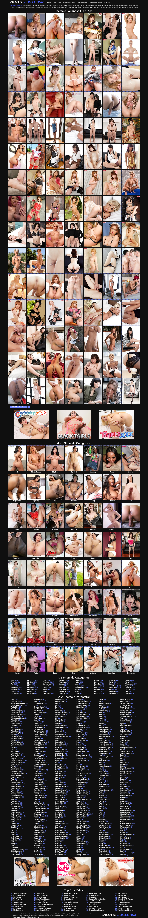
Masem (79, 818)
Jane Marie (59, 783)
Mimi (78, 845)
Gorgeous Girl (60, 727)
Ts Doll (122, 784)
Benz (12, 845)
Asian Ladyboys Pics (124, 906)
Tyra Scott (123, 786)
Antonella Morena (17, 773)
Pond (100, 812)
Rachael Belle (103, 825)
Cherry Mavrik (39, 757)
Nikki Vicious (103, 753)
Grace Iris (58, 731)
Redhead (97, 693)
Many (78, 801)
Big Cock (30, 680)
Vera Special (124, 808)
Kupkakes (79, 729)
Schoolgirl (112, 680)
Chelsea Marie (39, 751)
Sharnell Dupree (125, 712)
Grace (57, 729)
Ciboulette (37, 766)
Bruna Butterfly (39, 712)
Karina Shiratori (61, 836)
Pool (95, 688)
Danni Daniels (39, 796)
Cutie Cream (38, 783)
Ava (12, 799)
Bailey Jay (14, 818)
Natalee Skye (103, 727)
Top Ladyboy (122, 893)
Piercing (97, 686)
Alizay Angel (15, 733)
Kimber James (81, 714)
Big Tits (30, 682)
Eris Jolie (37, 845)
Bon (35, 701)
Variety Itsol (124, 803)
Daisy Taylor (38, 790)
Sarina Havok (103, 853)
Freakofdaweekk (61, 712)
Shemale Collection (27, 917)
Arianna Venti (16, 775)
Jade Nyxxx (59, 773)
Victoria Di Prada (126, 810)
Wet (126, 691)
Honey (57, 757)
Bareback (14, 688)
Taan (121, 755)
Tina (121, 775)
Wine (122, 829)
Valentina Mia (125, 790)
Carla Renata (38, 729)
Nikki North (103, 749)
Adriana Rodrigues (17, 705)
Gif (56, 718)
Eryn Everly (38, 849)
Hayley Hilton (60, 744)
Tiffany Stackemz (126, 772)
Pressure (102, 820)
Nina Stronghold (104, 757)
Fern (57, 707)
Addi (12, 700)
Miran (101, 700)
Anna (13, 766)
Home (49, 2)
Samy (101, 842)
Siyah (122, 724)
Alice (12, 727)
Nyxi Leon (102, 772)
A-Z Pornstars (69, 2)
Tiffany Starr (124, 773)
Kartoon (58, 840)
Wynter (122, 832)
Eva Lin (36, 853)
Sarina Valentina (104, 855)
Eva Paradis (59, 700)
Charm (36, 749)
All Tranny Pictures (95, 908)
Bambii (13, 827)
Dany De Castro (39, 797)
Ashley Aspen (15, 781)
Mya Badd (102, 707)
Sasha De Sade (125, 700)
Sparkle (122, 736)
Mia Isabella (80, 831)
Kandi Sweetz (60, 832)
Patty (100, 792)
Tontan (122, 779)
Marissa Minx (81, 816)
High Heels (62, 689)
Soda (121, 727)
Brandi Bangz (38, 703)
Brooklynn (37, 711)
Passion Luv (103, 786)
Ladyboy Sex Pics (95, 903)
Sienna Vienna (125, 720)
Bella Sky (14, 840)
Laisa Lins (80, 735)
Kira (78, 720)
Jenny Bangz (59, 807)
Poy (100, 818)
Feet (44, 691)
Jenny (57, 805)
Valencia (123, 788)
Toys (127, 686)
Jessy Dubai (59, 816)
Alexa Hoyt (15, 720)
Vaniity (122, 797)
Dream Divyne (39, 820)
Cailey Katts (38, 718)
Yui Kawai (123, 844)
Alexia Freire (15, 724)
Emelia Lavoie (39, 832)
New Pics (57, 2)
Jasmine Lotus (60, 792)
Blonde (29, 686)
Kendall (79, 700)
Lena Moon (80, 749)
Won (121, 831)
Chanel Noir (38, 746)
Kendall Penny (81, 703)
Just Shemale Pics (42, 910)
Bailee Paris (15, 814)
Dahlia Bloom (38, 784)
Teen (127, 682)
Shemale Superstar (19, 893)
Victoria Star (124, 814)
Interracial (62, 691)
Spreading (112, 691)
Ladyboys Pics (122, 904)
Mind (78, 847)
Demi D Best (38, 807)
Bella (12, 834)
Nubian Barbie (104, 766)
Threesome (129, 684)
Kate (57, 844)
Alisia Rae (14, 731)
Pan (100, 779)
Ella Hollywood (39, 827)
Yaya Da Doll (124, 838)
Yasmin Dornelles (126, 834)
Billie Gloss (15, 853)
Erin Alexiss (38, 844)
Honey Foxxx (59, 759)
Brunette (30, 691)
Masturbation (79, 688)
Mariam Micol (81, 812)
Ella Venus (37, 829)
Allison (13, 735)
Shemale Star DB (70, 906)
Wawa (122, 821)
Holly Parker (59, 753)
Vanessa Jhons (125, 796)
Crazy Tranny (18, 906)
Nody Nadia (103, 760)
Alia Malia (14, 725)
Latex (77, 680)
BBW (13, 691)
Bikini (29, 684)
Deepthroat (47, 684)
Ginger (57, 724)
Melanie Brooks (81, 825)
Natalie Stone (103, 735)
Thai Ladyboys (94, 906)
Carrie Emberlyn (40, 735)
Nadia (101, 709)
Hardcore (62, 688)
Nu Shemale (68, 904)
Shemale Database (19, 904)
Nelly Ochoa (103, 740)
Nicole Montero (104, 746)
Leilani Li (79, 746)
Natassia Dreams (104, 736)
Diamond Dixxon (40, 808)
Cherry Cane (38, 755)
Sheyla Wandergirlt (127, 716)
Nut (100, 768)
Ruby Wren (103, 832)
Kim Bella (79, 712)
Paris (100, 783)
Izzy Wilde (59, 772)
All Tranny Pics (41, 901)
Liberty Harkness (82, 757)
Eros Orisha (38, 847)
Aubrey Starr (15, 794)
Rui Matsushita (104, 834)
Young (127, 693)
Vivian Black (124, 818)
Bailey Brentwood (17, 816)
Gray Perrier (59, 735)
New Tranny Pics (70, 908)
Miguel (78, 838)
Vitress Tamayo (125, 816)
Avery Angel (15, 803)
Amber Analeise (16, 744)
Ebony (45, 688)
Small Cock (113, 686)
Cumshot (46, 682)
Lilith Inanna (81, 760)
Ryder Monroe (104, 836)
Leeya (78, 744)
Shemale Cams (96, 2)
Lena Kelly (80, 748)
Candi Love (38, 722)
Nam (100, 712)
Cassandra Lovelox (40, 742)
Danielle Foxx (38, 794)
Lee (77, 742)
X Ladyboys (40, 906)
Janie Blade (59, 784)
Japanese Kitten (60, 786)
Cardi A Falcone (39, 725)
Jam (56, 779)
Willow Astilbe (125, 827)
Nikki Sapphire (104, 751)
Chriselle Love (39, 760)
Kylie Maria (80, 733)
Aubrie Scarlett (16, 796)
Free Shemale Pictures (125, 910)
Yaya (121, 836)
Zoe (121, 851)
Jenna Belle (59, 796)
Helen (57, 748)
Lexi (77, 753)
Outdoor (97, 680)
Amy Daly (14, 751)
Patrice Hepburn (104, 790)
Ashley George (16, 783)
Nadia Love (103, 711)
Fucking (61, 680)
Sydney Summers (126, 753)
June (57, 825)
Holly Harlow (60, 751)
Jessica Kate (59, 812)
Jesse (57, 808)
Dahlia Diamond (39, 788)
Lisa (77, 772)
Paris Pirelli (103, 784)
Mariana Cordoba (82, 814)
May (78, 820)
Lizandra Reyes (81, 779)
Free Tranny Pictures (71, 903)
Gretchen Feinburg (61, 736)
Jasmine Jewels (60, 790)
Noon (100, 764)
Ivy (56, 770)
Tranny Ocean (69, 910)
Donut (36, 818)
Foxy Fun (58, 711)
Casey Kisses (38, 740)
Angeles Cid (15, 759)
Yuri (121, 847)
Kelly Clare (59, 853)
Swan (122, 749)
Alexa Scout (15, 722)
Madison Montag (82, 794)
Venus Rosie (124, 807)
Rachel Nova (103, 827)
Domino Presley (39, 816)
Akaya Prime (15, 712)
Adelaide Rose (16, 701)
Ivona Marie (59, 766)
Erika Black (38, 842)
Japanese (62, 693)
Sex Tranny (93, 904)
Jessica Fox (59, 810)
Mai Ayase (80, 796)
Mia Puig (79, 834)
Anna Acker (15, 768)
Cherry (36, 753)
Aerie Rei (14, 709)
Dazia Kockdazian (40, 805)
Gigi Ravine (59, 720)
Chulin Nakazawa (40, 764)
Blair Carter (15, 855)
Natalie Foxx (103, 731)
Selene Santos (124, 707)
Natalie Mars (103, 733)
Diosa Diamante (39, 812)
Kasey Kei (58, 842)
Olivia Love (103, 773)
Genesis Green (60, 714)
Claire (36, 772)
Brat (35, 705)
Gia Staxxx (59, 716)
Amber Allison (16, 742)
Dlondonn (37, 814)
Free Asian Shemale (43, 899)
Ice (56, 762)
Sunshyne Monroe (126, 748)
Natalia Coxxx (104, 729)
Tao (121, 759)
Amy (12, 749)
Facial (45, 689)
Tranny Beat (93, 897)
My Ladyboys (18, 910)
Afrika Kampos (16, 711)
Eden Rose (37, 825)
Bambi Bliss (15, 825)
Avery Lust (15, 805)
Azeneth (14, 808)
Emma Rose (38, 836)
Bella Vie (14, 842)
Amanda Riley (16, 736)
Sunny (122, 744)
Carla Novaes (38, 727)
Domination (47, 686)
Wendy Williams (125, 823)
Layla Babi (80, 738)
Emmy (36, 838)
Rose (100, 831)
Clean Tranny (41, 897)
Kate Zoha (58, 845)
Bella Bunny (15, 838)
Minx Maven (80, 853)
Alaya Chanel (15, 716)
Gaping (61, 684)
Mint (78, 851)
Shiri (121, 718)
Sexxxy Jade (124, 711)
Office (77, 693)
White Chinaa (125, 825)
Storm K (123, 742)
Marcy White (81, 807)
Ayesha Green (16, 807)
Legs (76, 684)
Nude (77, 691)
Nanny (101, 718)
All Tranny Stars (19, 895)
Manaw (79, 797)
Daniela (36, 792)
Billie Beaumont (16, 851)
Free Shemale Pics (95, 901)
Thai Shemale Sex (123, 903)
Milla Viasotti (81, 842)
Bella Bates (15, 836)
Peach (101, 794)
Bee (12, 831)
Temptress (123, 762)
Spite (121, 738)
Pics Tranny (17, 901)
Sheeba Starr (124, 714)
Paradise (102, 781)
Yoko (121, 842)
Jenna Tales (59, 803)
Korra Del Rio (81, 725)
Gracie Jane (59, 733)
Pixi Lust (102, 808)
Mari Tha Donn (81, 810)
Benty (13, 844)
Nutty (101, 770)
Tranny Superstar (95, 895)
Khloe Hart (80, 707)
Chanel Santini (39, 748)
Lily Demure (80, 766)
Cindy (36, 768)
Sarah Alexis (103, 851)
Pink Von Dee (103, 805)
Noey (100, 762)
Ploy (100, 810)
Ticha (122, 770)
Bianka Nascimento (17, 849)
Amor (13, 748)
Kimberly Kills (81, 718)
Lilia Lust (79, 759)
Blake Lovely (38, 700)
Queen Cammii (104, 823)
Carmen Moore (39, 731)
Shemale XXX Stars (71, 893)
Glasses (61, 686)
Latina (77, 682)
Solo (110, 689)
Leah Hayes (80, 740)
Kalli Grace (59, 831)
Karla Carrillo (60, 838)
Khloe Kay (80, 709)
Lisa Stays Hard (82, 773)
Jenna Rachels (60, 801)
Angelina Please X (17, 760)
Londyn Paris (81, 783)
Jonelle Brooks (60, 823)
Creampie (30, 693)
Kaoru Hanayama (61, 834)
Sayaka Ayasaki (125, 703)
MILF (77, 689)
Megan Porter (81, 821)
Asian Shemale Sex (124, 897)
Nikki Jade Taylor (105, 748)
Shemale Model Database (97, 899)
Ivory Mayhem (60, 768)
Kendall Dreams (82, 701)
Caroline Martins (40, 733)
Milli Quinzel (81, 844)
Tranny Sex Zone (123, 908)
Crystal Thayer (39, 781)
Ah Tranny (17, 908)
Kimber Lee (80, 716)
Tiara (122, 766)
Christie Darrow (39, 762)
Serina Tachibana (126, 709)
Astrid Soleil (15, 788)
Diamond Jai (38, 810)
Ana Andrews (15, 753)
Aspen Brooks (16, 786)
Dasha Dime (38, 803)
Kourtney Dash (81, 727)
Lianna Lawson (81, 755)
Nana (100, 714)
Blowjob (30, 688)
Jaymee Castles (60, 794)
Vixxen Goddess (125, 820)
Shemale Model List (71, 897)
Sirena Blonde (125, 722)
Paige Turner (103, 775)
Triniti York (124, 783)
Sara (100, 849)
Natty (101, 738)
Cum (44, 680)
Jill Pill (57, 818)
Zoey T (122, 855)
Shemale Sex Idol (95, 893)
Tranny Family (69, 899)
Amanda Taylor (16, 738)
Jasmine (58, 788)
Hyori (57, 760)
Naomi (101, 720)
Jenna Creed (59, 797)
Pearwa (101, 797)
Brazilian (30, 689)
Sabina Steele (103, 838)
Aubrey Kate (15, 792)
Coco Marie (38, 779)
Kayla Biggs (59, 847)
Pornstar (97, 689)
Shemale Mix (121, 895)
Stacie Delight (125, 740)
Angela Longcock (17, 757)
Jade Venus (59, 777)
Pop (100, 816)
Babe (12, 686)
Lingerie (78, 686)
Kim (77, 711)
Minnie (78, 849)
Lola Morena (80, 781)
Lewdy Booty (81, 751)
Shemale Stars (69, 895)
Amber (13, 740)
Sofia (121, 729)
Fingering (46, 693)
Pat (100, 788)
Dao (35, 799)
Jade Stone (59, 775)
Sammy (101, 840)
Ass (12, 684)
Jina (56, 820)
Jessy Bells (58, 814)
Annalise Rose (16, 772)
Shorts (111, 682)
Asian (13, 682)
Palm (100, 777)
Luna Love (80, 790)
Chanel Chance (39, 744)
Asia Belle (14, 784)
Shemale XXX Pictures (125, 899)
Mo (100, 701)
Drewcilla (37, 821)
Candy (36, 724)
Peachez (101, 796)
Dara (35, 801)
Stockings (112, 693)
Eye (56, 705)
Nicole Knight (103, 742)
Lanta (78, 736)
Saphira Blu (103, 845)
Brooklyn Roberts (40, 709)
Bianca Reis (15, 847)
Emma (36, 834)
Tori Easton (124, 781)
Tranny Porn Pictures (96, 910)
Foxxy (57, 709)
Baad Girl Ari (15, 812)
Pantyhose (97, 684)
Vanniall (123, 801)
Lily (77, 764)
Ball (12, 821)
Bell (12, 832)
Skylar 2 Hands (125, 725)
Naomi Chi (102, 722)
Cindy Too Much (39, 770)
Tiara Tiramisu (125, 768)
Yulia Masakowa (125, 845)
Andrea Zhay (15, 755)
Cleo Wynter (38, 773)
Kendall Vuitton (81, 705)
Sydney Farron (125, 751)
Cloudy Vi (37, 775)
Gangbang (62, 682)
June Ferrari (59, 827)
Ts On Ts (128, 688)
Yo (121, 840)
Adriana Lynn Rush (18, 703)
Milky (78, 840)
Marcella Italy (81, 805)
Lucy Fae (79, 784)
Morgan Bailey (104, 703)
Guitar (57, 738)
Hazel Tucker (59, 746)
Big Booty (14, 693)
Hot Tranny (17, 897)
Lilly (78, 762)
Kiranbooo (80, 722)
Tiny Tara (123, 777)
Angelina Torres (16, 762)
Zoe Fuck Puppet (126, 853)
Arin (12, 779)
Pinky (101, 807)
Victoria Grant (125, 812)
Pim (100, 803)
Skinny (111, 684)
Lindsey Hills (81, 770)
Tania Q (123, 757)
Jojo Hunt (58, 821)
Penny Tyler (103, 799)
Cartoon (37, 738)
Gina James (59, 722)
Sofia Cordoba (125, 731)
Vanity (122, 799)
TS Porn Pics (17, 899)
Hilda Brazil (59, 749)
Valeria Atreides (125, 794)
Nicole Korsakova (105, 744)
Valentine (123, 792)
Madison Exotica (82, 792)
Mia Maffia (80, 832)
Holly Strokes (60, 755)
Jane (56, 781)
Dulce (36, 823)
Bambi (13, 823)
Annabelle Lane (16, 770)
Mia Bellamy (80, 829)
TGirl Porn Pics (41, 893)
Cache (36, 716)
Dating (107, 2)
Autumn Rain (15, 797)
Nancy (101, 716)
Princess (102, 821)
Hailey (57, 740)
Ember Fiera (38, 831)
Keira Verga (59, 851)
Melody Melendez (82, 827)
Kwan (78, 731)
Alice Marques (16, 729)
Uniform (128, 689)
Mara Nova (80, 803)
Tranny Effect (18, 903)
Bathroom (14, 689)
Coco (35, 777)
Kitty (78, 724)
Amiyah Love (15, 746)
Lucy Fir (79, 786)
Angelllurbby (15, 764)
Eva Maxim (38, 855)
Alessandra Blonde (17, 718)
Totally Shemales (42, 895)
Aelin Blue (14, 707)
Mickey (79, 836)
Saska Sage (124, 701)
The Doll (123, 764)
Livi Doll (79, 775)
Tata (121, 760)
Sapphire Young (104, 847)
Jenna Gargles (60, 799)
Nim (100, 755)
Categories (83, 2)
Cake (35, 720)
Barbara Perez (16, 829)
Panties (96, 682)
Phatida (101, 801)
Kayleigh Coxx (60, 849)
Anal (12, 680)
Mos (100, 705)
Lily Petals (80, 768)
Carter (36, 736)
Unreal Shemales (42, 903)
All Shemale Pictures (43, 908)
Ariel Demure (15, 777)
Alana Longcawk (17, 714)
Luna (78, 788)
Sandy (101, 844)
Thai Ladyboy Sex (70, 901)
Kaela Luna (59, 829)
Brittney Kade (39, 707)
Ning (100, 759)
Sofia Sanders (125, 733)
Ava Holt (14, 801)
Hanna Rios (59, 742)
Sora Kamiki (124, 735)
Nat (100, 725)
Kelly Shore (59, 855)
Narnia (101, 724)
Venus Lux (123, 805)
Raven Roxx (103, 829)
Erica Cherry (38, 840)
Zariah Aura (124, 849)
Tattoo (127, 680)
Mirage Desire (81, 855)
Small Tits (112, 688)
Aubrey (13, 790)
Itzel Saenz (59, 764)
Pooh (100, 814)
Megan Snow (80, 823)
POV (96, 691)
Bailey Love (15, 820)
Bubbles (36, 714)
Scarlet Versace (125, 705)
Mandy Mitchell (82, 799)
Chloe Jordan (38, 759)
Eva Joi (36, 851)
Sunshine (123, 746)
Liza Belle (79, 777)
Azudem (14, 810)
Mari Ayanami (81, 808)
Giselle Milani (60, 725)
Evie (56, 703)
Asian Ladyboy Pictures (44, 904)
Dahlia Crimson (39, 786)
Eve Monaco (59, 701)
